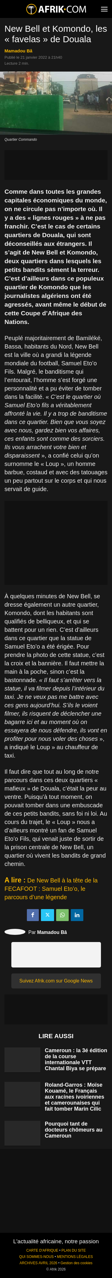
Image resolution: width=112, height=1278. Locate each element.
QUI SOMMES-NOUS (36, 1257)
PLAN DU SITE (74, 1250)
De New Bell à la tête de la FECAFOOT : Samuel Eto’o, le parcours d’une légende (51, 888)
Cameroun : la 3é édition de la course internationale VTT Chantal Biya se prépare (76, 1059)
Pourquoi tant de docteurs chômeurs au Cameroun (73, 1130)
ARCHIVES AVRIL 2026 (38, 1263)
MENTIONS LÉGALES (75, 1257)
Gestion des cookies (76, 1263)
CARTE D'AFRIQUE (42, 1250)
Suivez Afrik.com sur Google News (56, 980)
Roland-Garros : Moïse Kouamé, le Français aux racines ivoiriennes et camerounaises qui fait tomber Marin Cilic (74, 1097)
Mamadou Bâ (18, 50)
